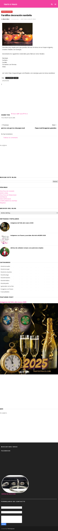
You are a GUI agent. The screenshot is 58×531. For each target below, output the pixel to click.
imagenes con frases (7, 289)
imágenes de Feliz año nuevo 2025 (21, 223)
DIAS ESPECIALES (5, 199)
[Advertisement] (29, 99)
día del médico (5, 280)
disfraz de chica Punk (9, 494)
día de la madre (5, 266)
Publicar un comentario (11, 137)
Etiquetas (3, 203)
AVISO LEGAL (4, 193)
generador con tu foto (7, 286)
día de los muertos (6, 272)
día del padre (5, 283)
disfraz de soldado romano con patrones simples (26, 248)
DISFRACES (3, 197)
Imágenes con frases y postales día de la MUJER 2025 (28, 235)
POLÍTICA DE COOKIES (7, 191)
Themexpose (10, 528)
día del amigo (5, 275)
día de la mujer (5, 269)
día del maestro (5, 277)
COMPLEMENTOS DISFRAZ (8, 201)
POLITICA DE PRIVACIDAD (8, 195)
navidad (16, 77)
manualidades (7, 11)
